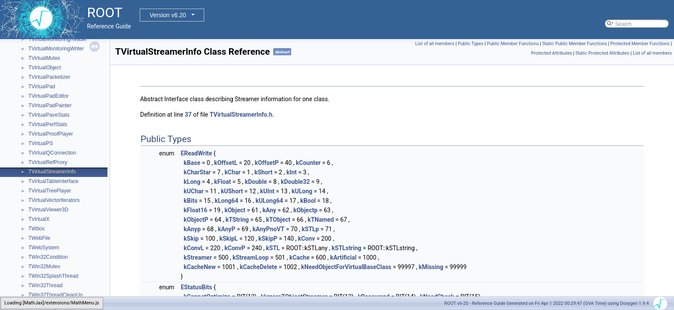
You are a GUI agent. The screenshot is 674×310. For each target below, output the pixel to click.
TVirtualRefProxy (47, 162)
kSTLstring (347, 248)
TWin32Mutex (44, 267)
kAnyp (192, 229)
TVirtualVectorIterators (54, 200)
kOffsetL (225, 162)
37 (188, 114)
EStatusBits (196, 287)
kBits (190, 200)
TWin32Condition (48, 257)
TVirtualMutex (44, 58)
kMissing (431, 267)
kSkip (191, 238)
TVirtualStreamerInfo (52, 172)
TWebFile (39, 238)
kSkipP (267, 238)
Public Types (471, 43)
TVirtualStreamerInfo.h (241, 114)
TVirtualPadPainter (50, 105)
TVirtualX (38, 219)
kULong (302, 191)
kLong (192, 181)
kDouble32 (295, 181)
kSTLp (310, 229)
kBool (308, 200)
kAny (269, 210)
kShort (263, 172)
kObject (234, 210)
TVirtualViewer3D (48, 210)
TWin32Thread (45, 285)
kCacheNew (200, 267)
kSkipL (228, 238)
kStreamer (198, 257)
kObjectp (305, 210)
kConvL (194, 248)
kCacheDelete (258, 267)
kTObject (278, 219)
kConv (306, 238)
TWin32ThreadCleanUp (55, 295)
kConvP (234, 248)
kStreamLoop (251, 257)
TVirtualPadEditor (48, 96)
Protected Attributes (551, 53)
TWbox (36, 229)
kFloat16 (195, 210)
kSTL (273, 248)
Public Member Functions (513, 43)
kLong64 (226, 200)
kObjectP (196, 219)
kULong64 (269, 200)
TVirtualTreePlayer (49, 191)
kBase (192, 162)
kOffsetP (267, 162)
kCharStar (197, 172)
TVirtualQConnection (52, 153)
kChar (233, 172)
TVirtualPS (40, 143)
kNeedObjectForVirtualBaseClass (346, 267)
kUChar (193, 191)
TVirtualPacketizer (49, 77)
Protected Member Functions (640, 43)
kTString (237, 219)
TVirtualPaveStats (49, 115)
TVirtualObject (44, 68)
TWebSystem (43, 248)
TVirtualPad (41, 87)
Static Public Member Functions (574, 43)
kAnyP (227, 229)
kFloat (222, 181)
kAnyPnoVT (269, 229)
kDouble (256, 181)
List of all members (434, 43)
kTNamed (321, 219)
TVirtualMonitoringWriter (56, 49)
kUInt (267, 191)
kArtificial (343, 257)
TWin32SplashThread (53, 276)
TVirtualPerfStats (47, 124)
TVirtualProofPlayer (50, 134)
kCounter (308, 162)
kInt (291, 172)
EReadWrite (196, 153)
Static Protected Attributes (602, 53)
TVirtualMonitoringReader (57, 39)
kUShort (232, 191)
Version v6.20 (168, 15)
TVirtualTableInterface (53, 181)
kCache (299, 257)
